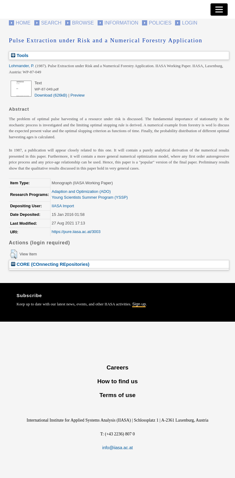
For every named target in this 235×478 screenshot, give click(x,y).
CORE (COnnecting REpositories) (50, 264)
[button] (13, 254)
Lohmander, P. (21, 65)
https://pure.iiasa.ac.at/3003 (76, 231)
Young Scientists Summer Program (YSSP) (90, 197)
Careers (117, 367)
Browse (83, 22)
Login (189, 22)
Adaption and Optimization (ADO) (81, 191)
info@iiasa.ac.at (117, 447)
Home (23, 22)
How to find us (117, 381)
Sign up (139, 304)
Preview (77, 95)
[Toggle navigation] (219, 9)
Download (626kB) (51, 95)
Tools (19, 55)
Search (51, 22)
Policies (160, 22)
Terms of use (117, 395)
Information (121, 22)
